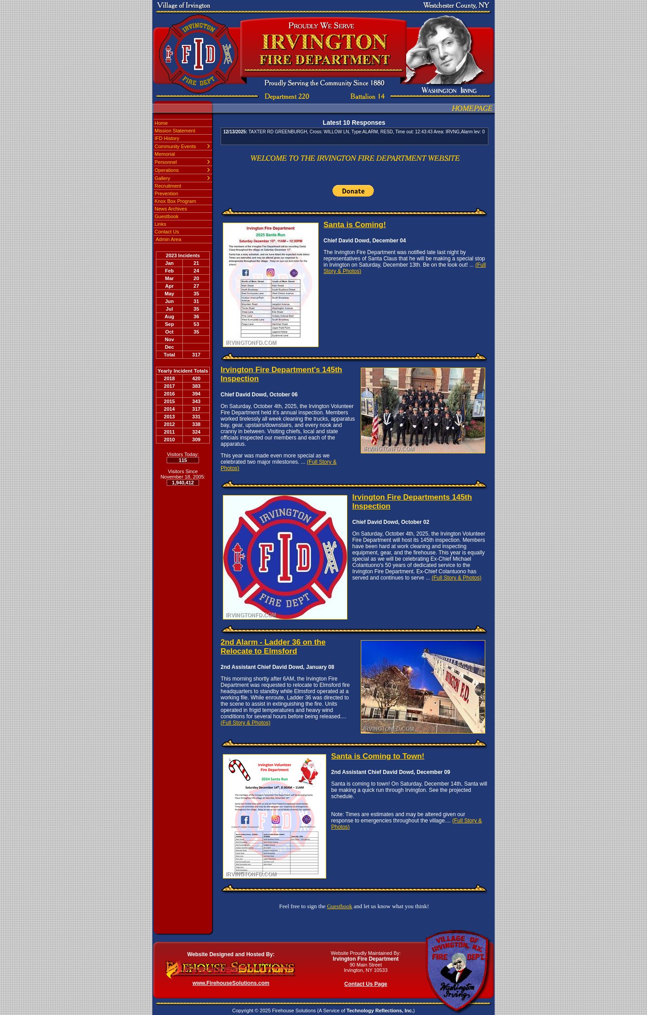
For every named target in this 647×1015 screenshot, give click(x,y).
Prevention (166, 193)
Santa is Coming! (355, 224)
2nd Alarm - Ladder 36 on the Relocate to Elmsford (273, 646)
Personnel (166, 162)
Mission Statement (175, 130)
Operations (167, 170)
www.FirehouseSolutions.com (231, 983)
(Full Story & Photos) (457, 578)
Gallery (162, 178)
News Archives (171, 208)
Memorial (165, 154)
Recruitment (168, 186)
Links (160, 224)
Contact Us (167, 231)
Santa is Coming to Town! (377, 756)
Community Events (175, 146)
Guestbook (166, 216)
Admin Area (168, 239)
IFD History (167, 138)
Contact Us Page (365, 984)
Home (161, 123)
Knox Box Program (175, 201)
